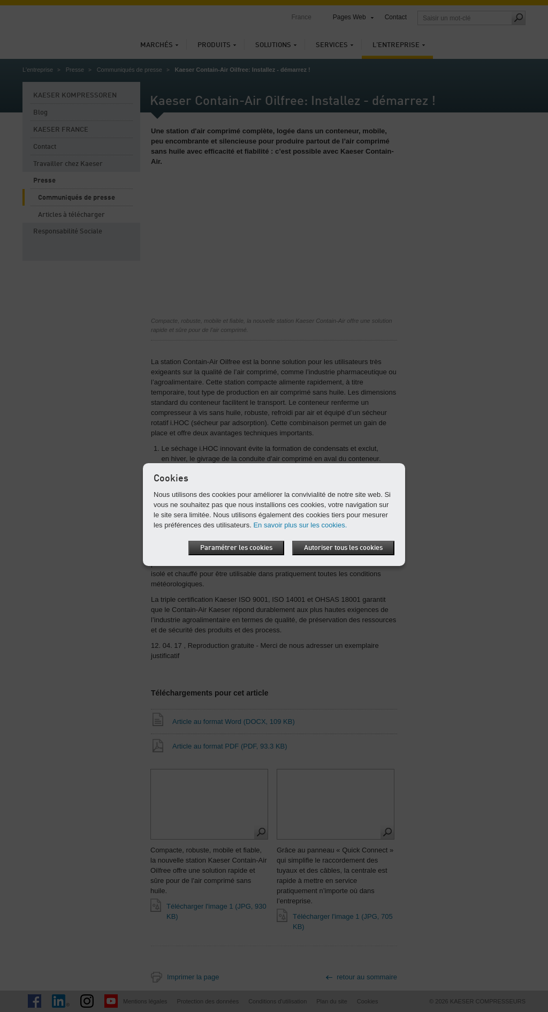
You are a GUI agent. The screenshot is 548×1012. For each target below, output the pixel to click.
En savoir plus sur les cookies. (300, 525)
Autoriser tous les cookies (343, 548)
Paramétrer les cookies (236, 548)
